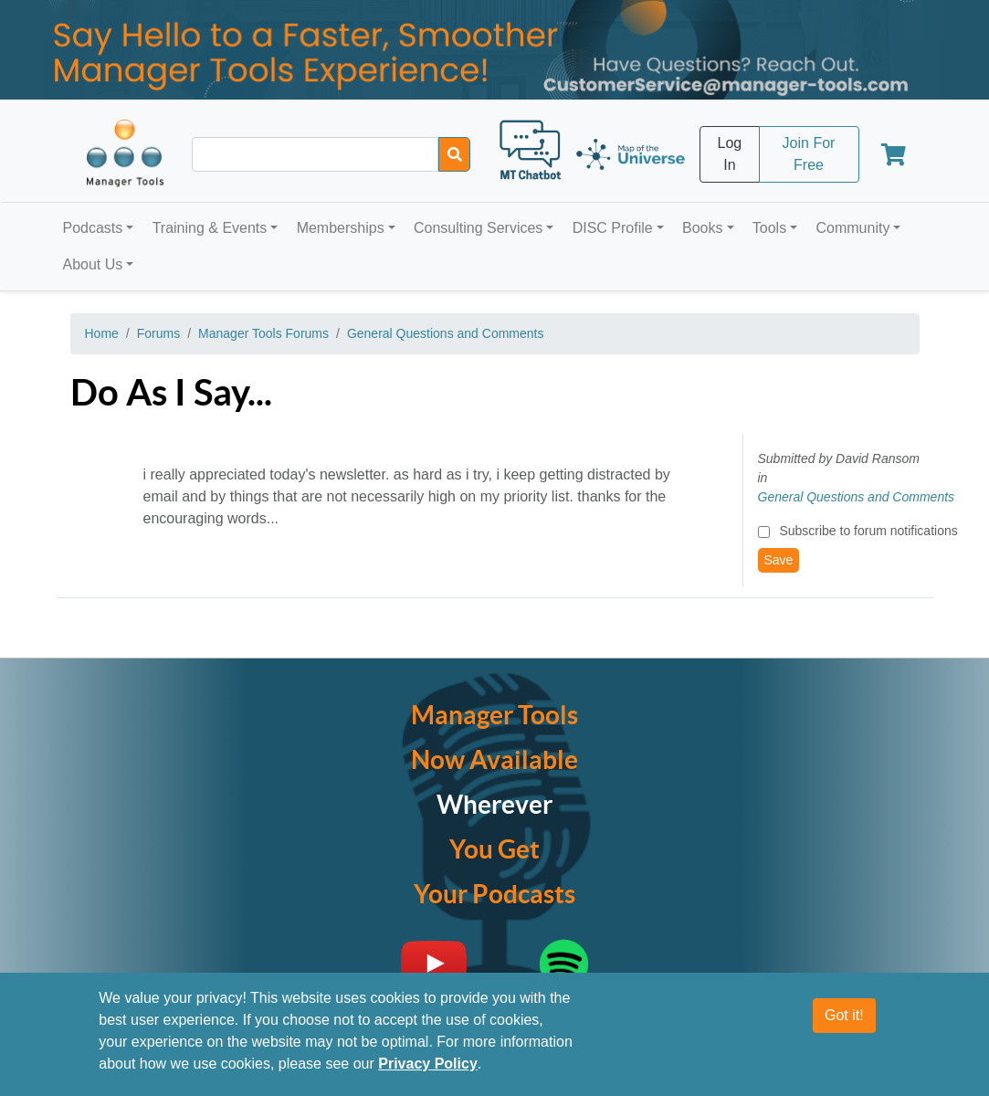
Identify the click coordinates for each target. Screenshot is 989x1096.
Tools (769, 228)
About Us (93, 264)
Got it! (844, 1022)
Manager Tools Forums (263, 333)
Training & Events (210, 228)
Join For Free (809, 154)
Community (852, 228)
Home (102, 333)
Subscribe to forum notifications (868, 530)
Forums (158, 333)
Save (779, 560)
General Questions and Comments (445, 333)
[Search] (454, 154)
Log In (730, 154)
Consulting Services (478, 228)
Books (702, 228)
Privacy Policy (428, 1071)
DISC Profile (613, 228)
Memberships (340, 228)
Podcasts (93, 228)
